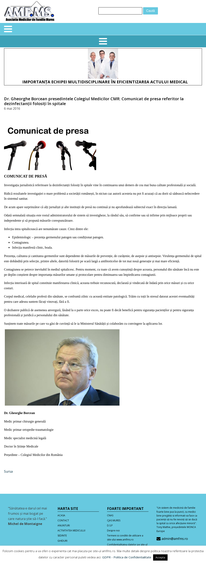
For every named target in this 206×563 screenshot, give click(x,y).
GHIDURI (62, 540)
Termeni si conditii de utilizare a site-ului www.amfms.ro (125, 537)
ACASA (61, 515)
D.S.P (110, 525)
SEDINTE (62, 535)
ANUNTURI (64, 525)
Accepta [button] (160, 557)
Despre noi (113, 530)
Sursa (8, 471)
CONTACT (63, 520)
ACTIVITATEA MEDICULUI (71, 530)
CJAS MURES (113, 520)
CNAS (110, 515)
